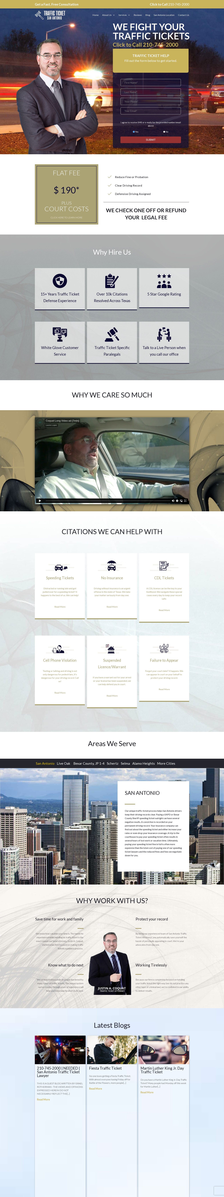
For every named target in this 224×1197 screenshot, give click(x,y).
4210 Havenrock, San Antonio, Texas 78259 (67, 1160)
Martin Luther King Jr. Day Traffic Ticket (162, 1070)
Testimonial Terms (121, 1171)
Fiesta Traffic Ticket (105, 1068)
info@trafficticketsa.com (56, 1153)
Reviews (117, 1145)
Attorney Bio (119, 1140)
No (167, 131)
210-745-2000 (178, 4)
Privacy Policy (119, 1161)
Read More (43, 1099)
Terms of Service (120, 1166)
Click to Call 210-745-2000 (145, 44)
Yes (136, 131)
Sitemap (117, 1156)
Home (116, 1135)
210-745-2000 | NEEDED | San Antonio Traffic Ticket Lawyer (58, 1072)
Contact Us (118, 1150)
